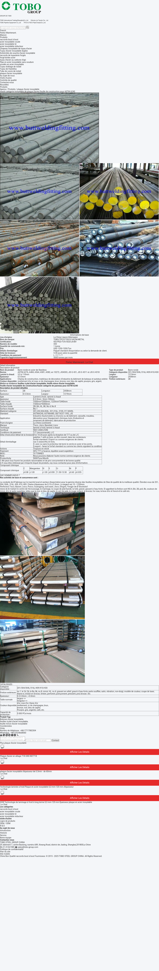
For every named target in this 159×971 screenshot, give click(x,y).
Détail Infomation (7, 365)
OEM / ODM (5, 823)
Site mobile (5, 854)
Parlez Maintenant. (8, 33)
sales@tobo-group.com (28, 847)
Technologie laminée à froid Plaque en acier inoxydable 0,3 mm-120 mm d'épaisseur (37, 787)
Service (3, 835)
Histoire (3, 833)
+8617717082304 (28, 730)
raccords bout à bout (9, 809)
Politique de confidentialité (11, 849)
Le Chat (89, 362)
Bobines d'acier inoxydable (11, 719)
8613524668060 (19, 733)
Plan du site (5, 851)
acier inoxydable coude (10, 811)
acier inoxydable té (8, 814)
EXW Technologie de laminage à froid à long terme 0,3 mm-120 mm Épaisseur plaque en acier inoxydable (46, 802)
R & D (2, 826)
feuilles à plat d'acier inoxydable (14, 721)
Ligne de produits (7, 821)
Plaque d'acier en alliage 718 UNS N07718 (18, 756)
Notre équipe (5, 837)
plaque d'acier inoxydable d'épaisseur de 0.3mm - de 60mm (26, 771)
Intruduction (5, 830)
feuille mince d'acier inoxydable (13, 724)
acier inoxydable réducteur (11, 816)
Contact (55, 740)
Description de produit (9, 368)
